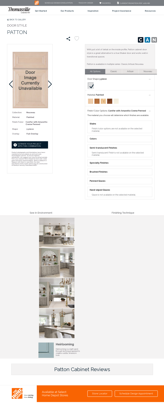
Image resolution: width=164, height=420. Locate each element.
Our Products (67, 11)
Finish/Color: (18, 122)
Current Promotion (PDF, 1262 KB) (133, 3)
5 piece (103, 79)
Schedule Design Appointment (136, 393)
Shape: (15, 129)
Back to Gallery (18, 20)
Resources (150, 11)
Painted (100, 95)
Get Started (41, 11)
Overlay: (16, 134)
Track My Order (86, 3)
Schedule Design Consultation (59, 3)
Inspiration (93, 11)
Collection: (17, 112)
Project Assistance (121, 11)
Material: (16, 117)
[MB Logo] (37, 4)
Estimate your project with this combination (29, 145)
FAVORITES (105, 3)
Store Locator (99, 393)
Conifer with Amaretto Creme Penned (127, 111)
